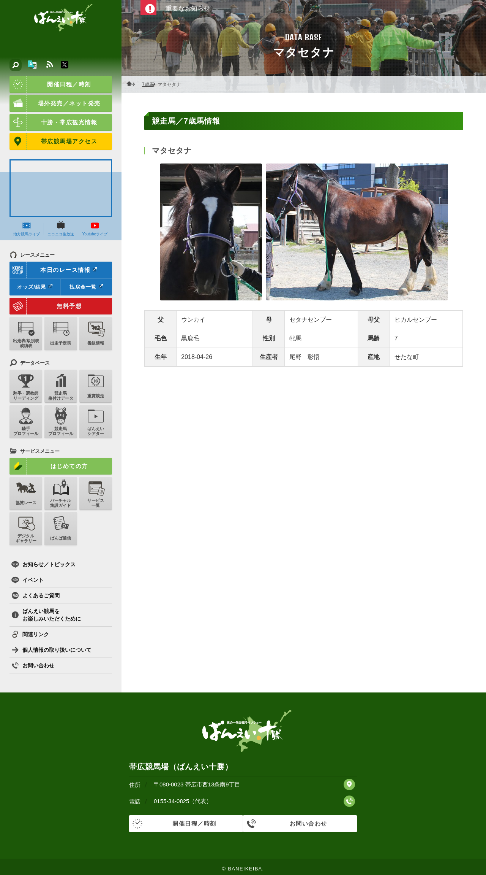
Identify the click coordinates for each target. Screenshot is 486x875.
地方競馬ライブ (26, 228)
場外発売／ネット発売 (55, 103)
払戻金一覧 (86, 287)
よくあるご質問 (35, 595)
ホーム (132, 84)
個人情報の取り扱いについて (51, 650)
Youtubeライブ (94, 228)
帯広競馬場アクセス (53, 141)
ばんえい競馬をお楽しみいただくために (46, 615)
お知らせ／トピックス (43, 564)
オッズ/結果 (34, 287)
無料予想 (45, 306)
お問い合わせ (32, 665)
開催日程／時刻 (50, 84)
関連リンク (30, 634)
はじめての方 (48, 466)
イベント (27, 580)
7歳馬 (150, 84)
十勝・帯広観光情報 (53, 122)
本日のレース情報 (53, 270)
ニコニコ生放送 (60, 228)
